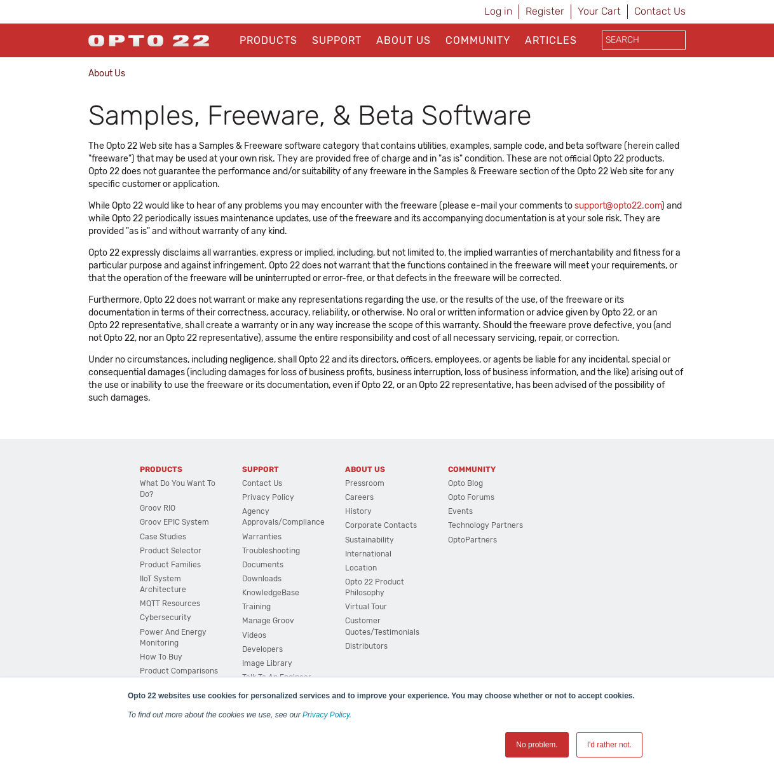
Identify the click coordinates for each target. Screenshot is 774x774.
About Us (403, 40)
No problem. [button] (536, 744)
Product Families (170, 564)
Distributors (366, 646)
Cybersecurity (165, 617)
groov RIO (157, 508)
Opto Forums (471, 497)
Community (477, 40)
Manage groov (268, 620)
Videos (254, 635)
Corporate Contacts (381, 525)
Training (256, 606)
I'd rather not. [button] (609, 744)
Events (460, 511)
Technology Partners (485, 525)
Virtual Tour (366, 606)
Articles (551, 40)
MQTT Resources (170, 603)
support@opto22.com (618, 205)
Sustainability (369, 540)
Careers (359, 497)
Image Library (267, 663)
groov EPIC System (174, 522)
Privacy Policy (326, 714)
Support (337, 40)
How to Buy (161, 657)
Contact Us (660, 11)
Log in (498, 11)
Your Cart (599, 11)
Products (268, 40)
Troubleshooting (271, 550)
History (358, 511)
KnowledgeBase (270, 592)
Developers (262, 649)
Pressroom (364, 483)
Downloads (262, 578)
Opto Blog (465, 483)
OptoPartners (472, 540)
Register (545, 11)
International (368, 553)
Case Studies (163, 536)
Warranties (262, 536)
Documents (262, 564)
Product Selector (170, 550)
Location (361, 567)
